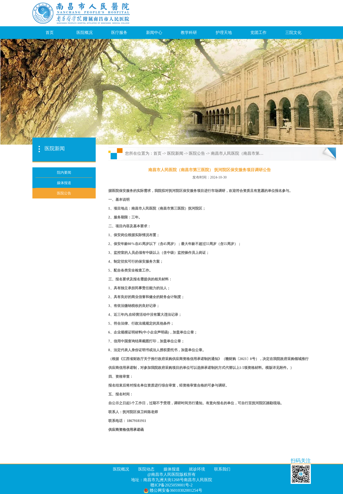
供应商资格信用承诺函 (126, 430)
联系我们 (222, 469)
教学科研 (189, 32)
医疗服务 (119, 32)
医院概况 (84, 32)
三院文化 (293, 32)
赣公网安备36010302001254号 (173, 490)
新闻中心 (154, 32)
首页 (50, 32)
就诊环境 (197, 469)
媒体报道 (172, 469)
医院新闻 (175, 153)
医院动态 (146, 469)
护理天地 (224, 32)
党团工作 (258, 32)
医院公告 (197, 153)
